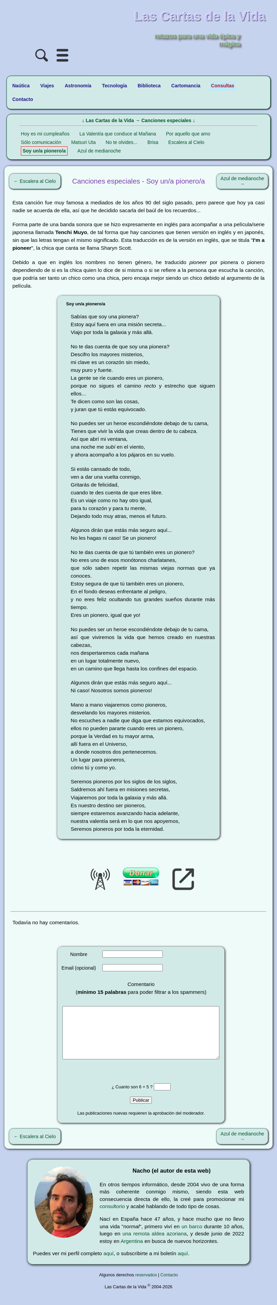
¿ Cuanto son (125, 1097)
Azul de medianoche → (242, 181)
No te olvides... (121, 142)
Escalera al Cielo (186, 142)
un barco (191, 1236)
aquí (108, 1263)
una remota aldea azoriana (154, 1244)
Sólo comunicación (41, 142)
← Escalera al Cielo (35, 181)
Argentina (131, 1251)
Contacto (169, 1285)
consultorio (112, 1216)
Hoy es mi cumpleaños (45, 133)
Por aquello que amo (188, 133)
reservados (146, 1285)
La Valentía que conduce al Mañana (117, 133)
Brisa (152, 142)
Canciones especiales (166, 120)
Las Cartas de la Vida (110, 120)
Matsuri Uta (83, 142)
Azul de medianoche (99, 151)
